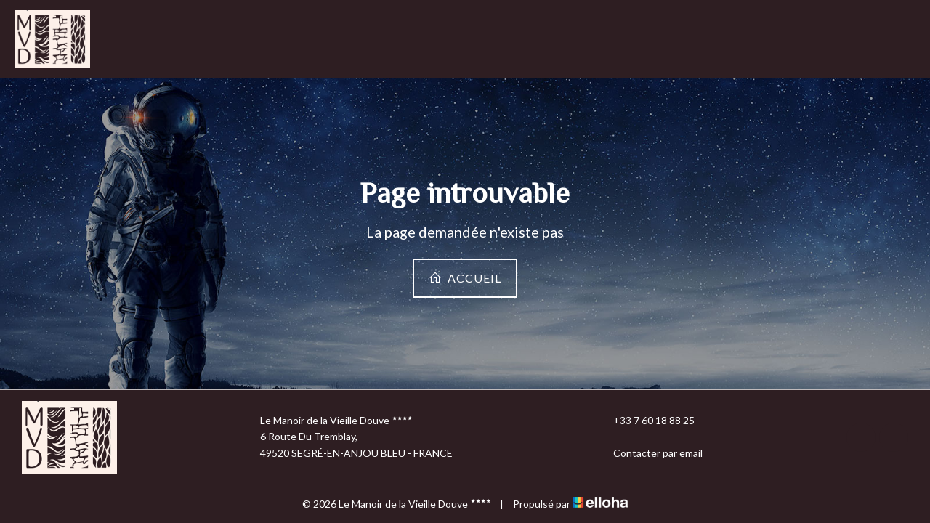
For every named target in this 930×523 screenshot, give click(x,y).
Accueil (465, 278)
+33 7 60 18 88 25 (646, 420)
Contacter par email (650, 453)
